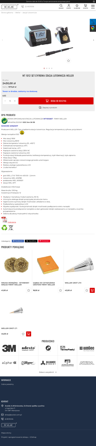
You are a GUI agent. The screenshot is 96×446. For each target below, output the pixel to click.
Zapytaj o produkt (49, 108)
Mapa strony (6, 433)
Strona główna (7, 13)
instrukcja (8, 222)
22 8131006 (29, 6)
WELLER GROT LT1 (9, 328)
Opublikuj (32, 241)
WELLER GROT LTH (73, 283)
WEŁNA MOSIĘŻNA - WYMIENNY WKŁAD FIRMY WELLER (15, 284)
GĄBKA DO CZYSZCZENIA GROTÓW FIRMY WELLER (44, 284)
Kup (92, 290)
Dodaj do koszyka (58, 100)
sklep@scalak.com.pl (13, 415)
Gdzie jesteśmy (7, 384)
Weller (17, 13)
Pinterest (45, 241)
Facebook (18, 241)
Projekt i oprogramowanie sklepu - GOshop (18, 437)
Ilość (4, 96)
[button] (5, 100)
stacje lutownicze (30, 13)
